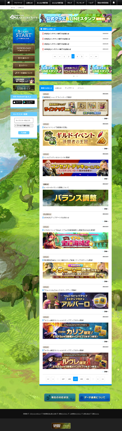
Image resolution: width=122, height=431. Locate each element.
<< (55, 56)
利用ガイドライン (63, 413)
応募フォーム (95, 413)
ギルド (69, 3)
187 (63, 379)
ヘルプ (91, 3)
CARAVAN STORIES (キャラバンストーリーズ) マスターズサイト (23, 18)
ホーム (13, 7)
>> (96, 56)
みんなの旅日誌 (57, 3)
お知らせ (29, 3)
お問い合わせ (86, 413)
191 (87, 379)
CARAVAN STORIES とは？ (24, 80)
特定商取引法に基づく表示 (50, 413)
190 (81, 379)
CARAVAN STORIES (61, 426)
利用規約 (25, 413)
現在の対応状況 (103, 3)
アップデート (69, 88)
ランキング (80, 3)
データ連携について (24, 73)
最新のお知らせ (46, 88)
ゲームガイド (24, 88)
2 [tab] (77, 76)
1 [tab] (74, 76)
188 (69, 379)
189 (75, 379)
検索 (24, 132)
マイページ (18, 3)
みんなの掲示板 (42, 3)
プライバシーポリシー (35, 413)
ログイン (24, 65)
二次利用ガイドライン (75, 413)
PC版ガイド (24, 58)
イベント (81, 88)
